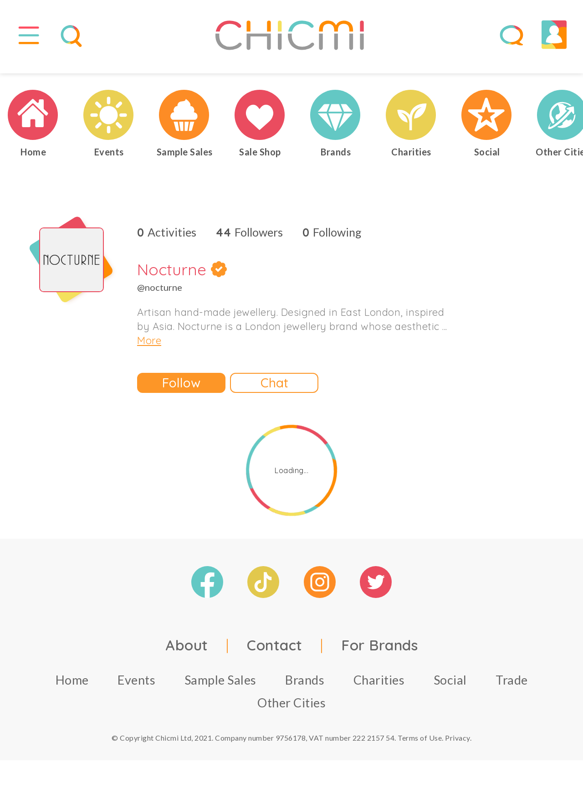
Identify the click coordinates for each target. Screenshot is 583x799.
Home (72, 686)
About (186, 652)
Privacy (457, 744)
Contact (274, 652)
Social (450, 686)
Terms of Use (420, 744)
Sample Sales (220, 686)
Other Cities (291, 709)
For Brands (379, 652)
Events (136, 686)
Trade (512, 686)
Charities (379, 686)
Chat (274, 390)
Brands (304, 686)
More (149, 347)
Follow (181, 390)
